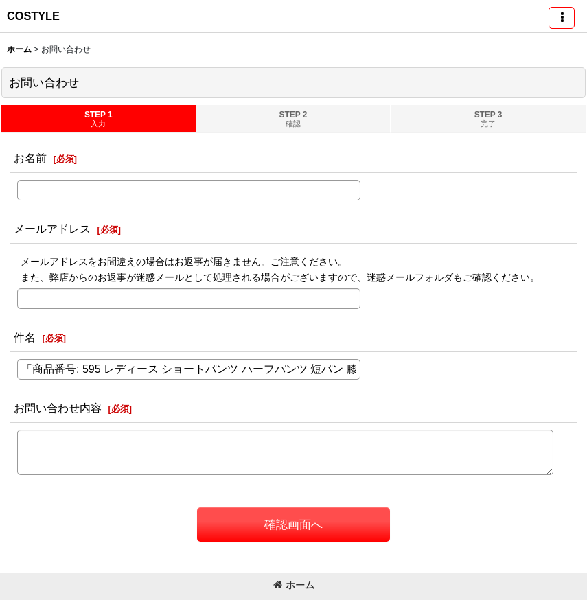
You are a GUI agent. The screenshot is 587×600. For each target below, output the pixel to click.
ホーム (293, 584)
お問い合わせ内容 (58, 408)
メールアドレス (52, 228)
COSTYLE (33, 16)
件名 (25, 337)
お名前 (30, 158)
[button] (562, 18)
